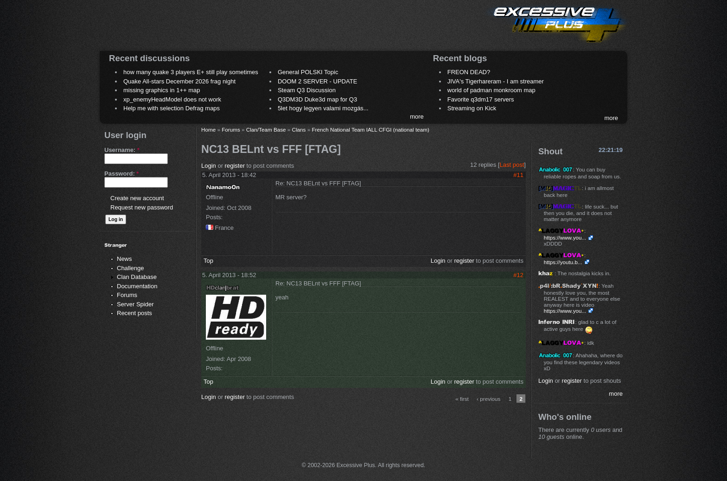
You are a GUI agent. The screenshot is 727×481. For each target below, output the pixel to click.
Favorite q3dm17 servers (480, 99)
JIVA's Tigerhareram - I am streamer (495, 81)
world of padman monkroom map (491, 90)
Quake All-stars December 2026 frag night (179, 81)
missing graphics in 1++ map (161, 90)
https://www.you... (565, 237)
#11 (518, 174)
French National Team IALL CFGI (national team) (370, 130)
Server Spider (135, 304)
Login (208, 165)
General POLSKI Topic (308, 72)
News (124, 258)
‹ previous (488, 399)
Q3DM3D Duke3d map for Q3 (317, 99)
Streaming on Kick (472, 108)
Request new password (141, 207)
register (235, 165)
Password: (121, 173)
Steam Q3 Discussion (307, 90)
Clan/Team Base (266, 130)
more (417, 116)
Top (208, 260)
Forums (127, 294)
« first (462, 399)
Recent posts (134, 313)
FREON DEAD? (468, 72)
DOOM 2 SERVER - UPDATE (317, 81)
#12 (518, 275)
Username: (122, 149)
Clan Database (137, 276)
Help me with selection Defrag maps (171, 108)
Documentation (137, 286)
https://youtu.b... (563, 262)
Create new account (137, 198)
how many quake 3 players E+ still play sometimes (190, 72)
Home (208, 130)
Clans (299, 130)
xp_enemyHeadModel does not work (172, 99)
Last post (512, 164)
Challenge (130, 268)
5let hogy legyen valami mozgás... (323, 108)
